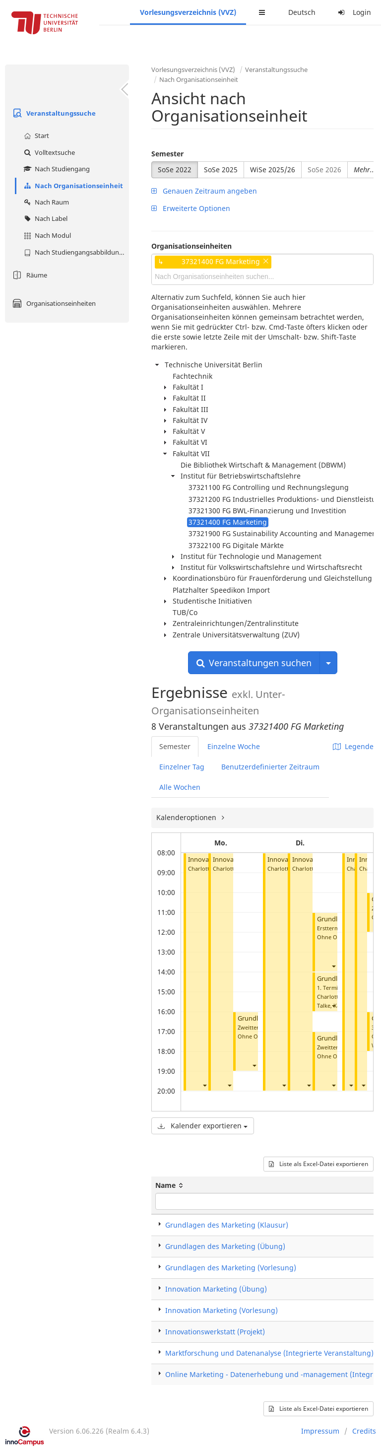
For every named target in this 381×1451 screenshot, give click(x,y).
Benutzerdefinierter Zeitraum (270, 766)
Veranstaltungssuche (53, 113)
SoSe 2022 (174, 169)
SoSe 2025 (221, 169)
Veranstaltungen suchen (254, 663)
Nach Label (44, 218)
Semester (167, 153)
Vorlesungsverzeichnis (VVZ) (188, 12)
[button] (204, 1085)
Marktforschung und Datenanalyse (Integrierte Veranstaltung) (269, 1353)
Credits (364, 1431)
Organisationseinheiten (53, 303)
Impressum (320, 1431)
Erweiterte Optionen (190, 208)
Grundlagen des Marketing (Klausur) (226, 1225)
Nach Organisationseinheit (72, 185)
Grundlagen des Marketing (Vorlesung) (230, 1267)
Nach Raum (45, 202)
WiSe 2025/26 (272, 169)
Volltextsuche (48, 152)
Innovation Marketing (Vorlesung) (221, 1310)
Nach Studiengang (55, 168)
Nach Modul (46, 235)
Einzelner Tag (181, 766)
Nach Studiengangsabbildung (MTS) (75, 252)
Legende (353, 746)
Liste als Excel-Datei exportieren (318, 1164)
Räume (28, 275)
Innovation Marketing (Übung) (216, 1289)
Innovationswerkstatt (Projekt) (215, 1331)
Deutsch (302, 12)
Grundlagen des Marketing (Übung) (225, 1246)
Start (35, 135)
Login (353, 12)
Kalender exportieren (203, 1125)
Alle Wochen (179, 787)
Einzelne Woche (233, 746)
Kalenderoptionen (187, 817)
